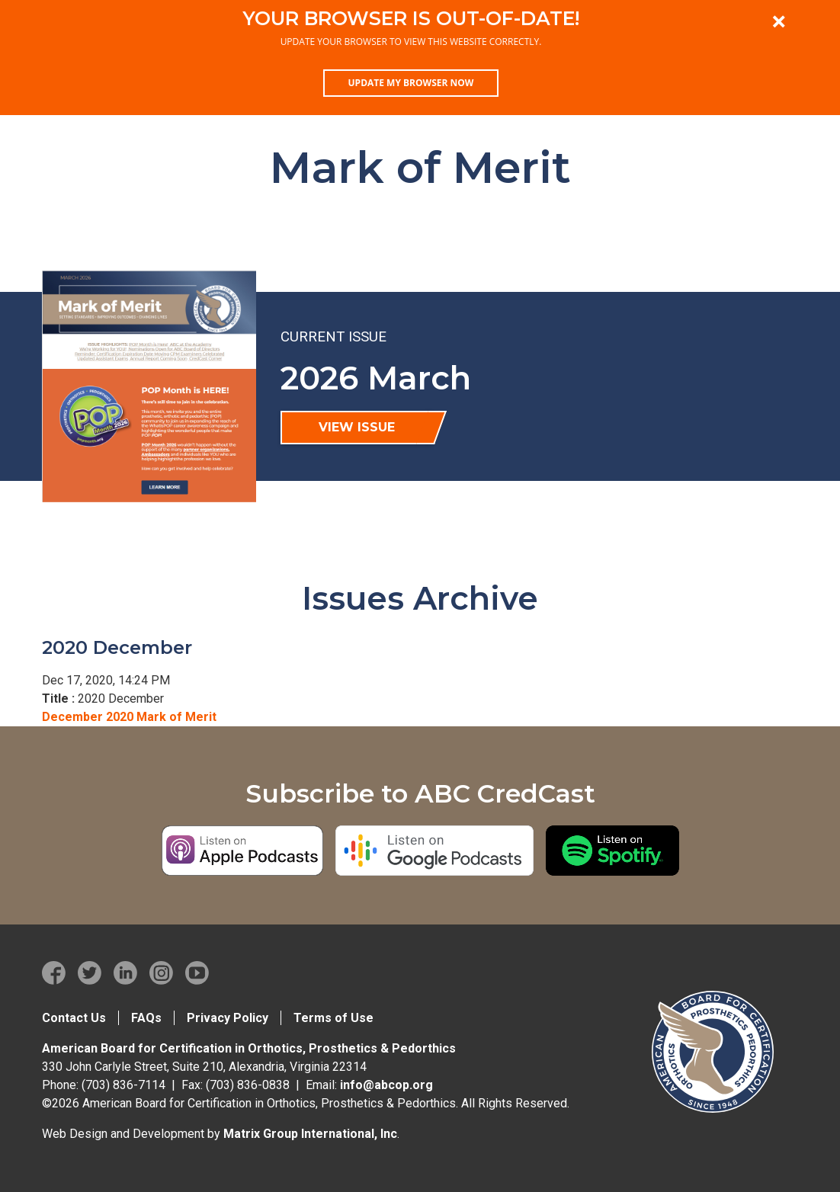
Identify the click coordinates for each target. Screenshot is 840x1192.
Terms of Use (333, 1018)
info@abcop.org (386, 1085)
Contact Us (74, 1018)
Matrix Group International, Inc (310, 1133)
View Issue (357, 427)
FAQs (146, 1018)
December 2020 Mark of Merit (129, 717)
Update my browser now (411, 82)
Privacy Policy (227, 1018)
